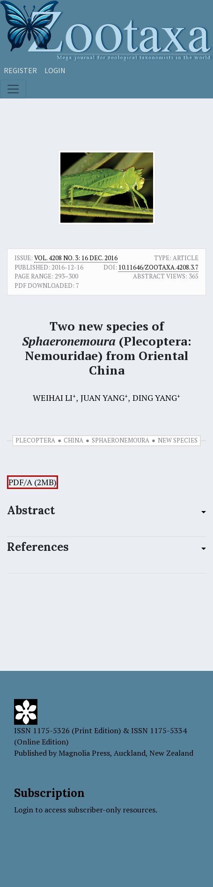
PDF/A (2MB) (32, 482)
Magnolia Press (84, 753)
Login (55, 70)
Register (20, 70)
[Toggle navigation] (13, 89)
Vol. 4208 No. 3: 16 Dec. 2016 (76, 258)
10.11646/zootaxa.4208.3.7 (158, 267)
